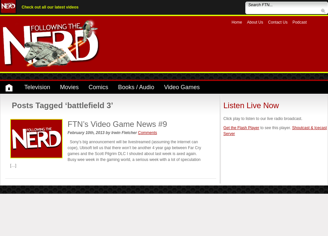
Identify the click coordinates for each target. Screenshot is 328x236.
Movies (69, 87)
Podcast (300, 22)
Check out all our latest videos (50, 7)
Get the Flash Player (241, 128)
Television (37, 87)
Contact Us (277, 22)
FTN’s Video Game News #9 (117, 124)
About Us (255, 22)
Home (237, 22)
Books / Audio (136, 87)
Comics (98, 87)
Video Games (182, 87)
